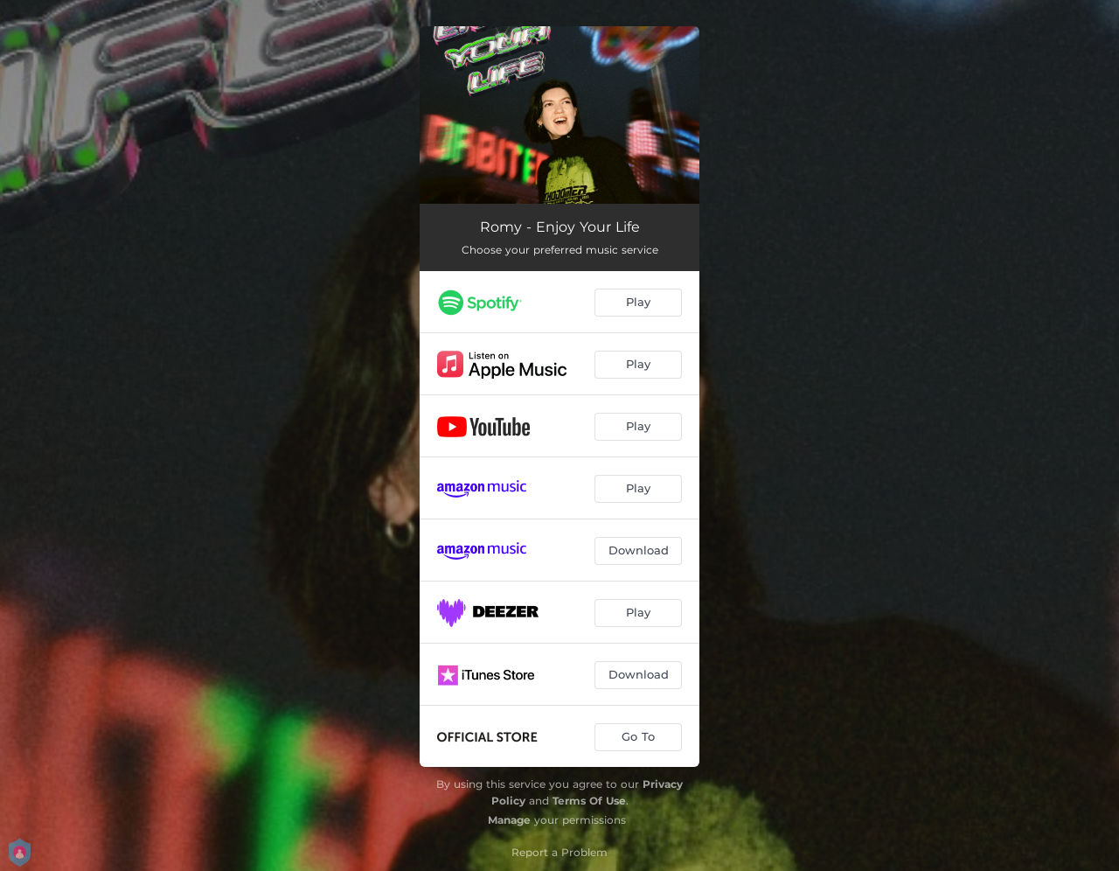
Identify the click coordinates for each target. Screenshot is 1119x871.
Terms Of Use (589, 800)
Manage (509, 819)
